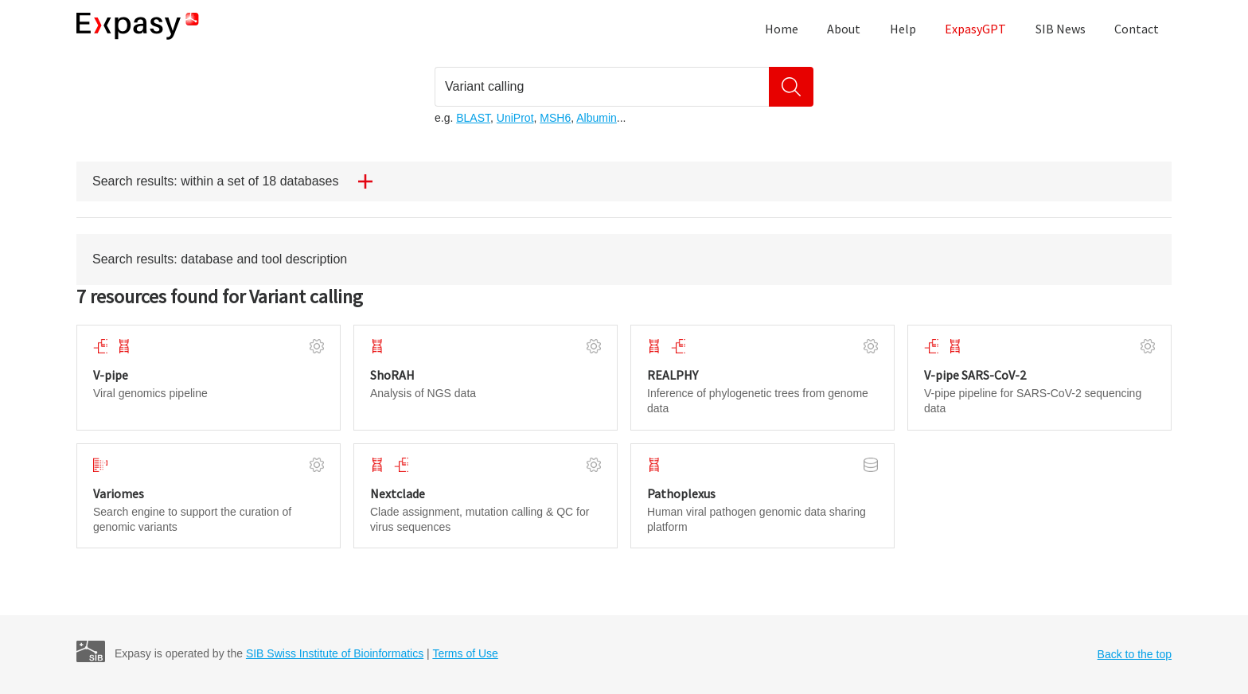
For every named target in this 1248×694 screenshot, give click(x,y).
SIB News (1060, 29)
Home (781, 29)
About (843, 29)
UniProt (515, 117)
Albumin (596, 117)
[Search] (791, 87)
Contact (1136, 29)
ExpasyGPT (975, 29)
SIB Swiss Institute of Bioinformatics (334, 653)
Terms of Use (464, 653)
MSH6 (555, 117)
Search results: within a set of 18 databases (238, 181)
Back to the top (1135, 654)
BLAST (473, 117)
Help (903, 29)
